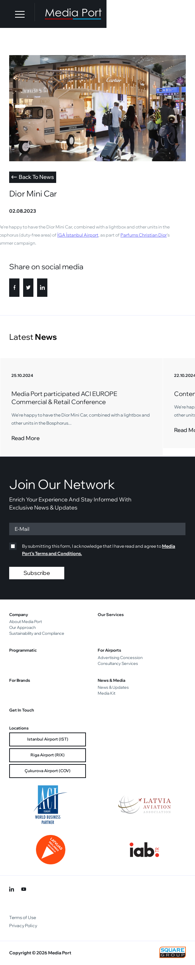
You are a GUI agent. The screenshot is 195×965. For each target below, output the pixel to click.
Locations (19, 728)
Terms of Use (22, 917)
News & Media (111, 680)
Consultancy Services (118, 663)
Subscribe (37, 572)
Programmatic (23, 650)
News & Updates (113, 687)
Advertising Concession (120, 657)
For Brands (19, 680)
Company (18, 614)
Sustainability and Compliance (36, 633)
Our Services (111, 614)
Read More (25, 438)
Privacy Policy (23, 925)
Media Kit (106, 693)
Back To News (32, 176)
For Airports (109, 650)
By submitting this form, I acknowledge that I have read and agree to (92, 549)
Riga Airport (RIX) (47, 754)
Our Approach (22, 627)
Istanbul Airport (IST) (47, 739)
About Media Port (25, 621)
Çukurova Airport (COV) (48, 770)
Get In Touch (21, 710)
